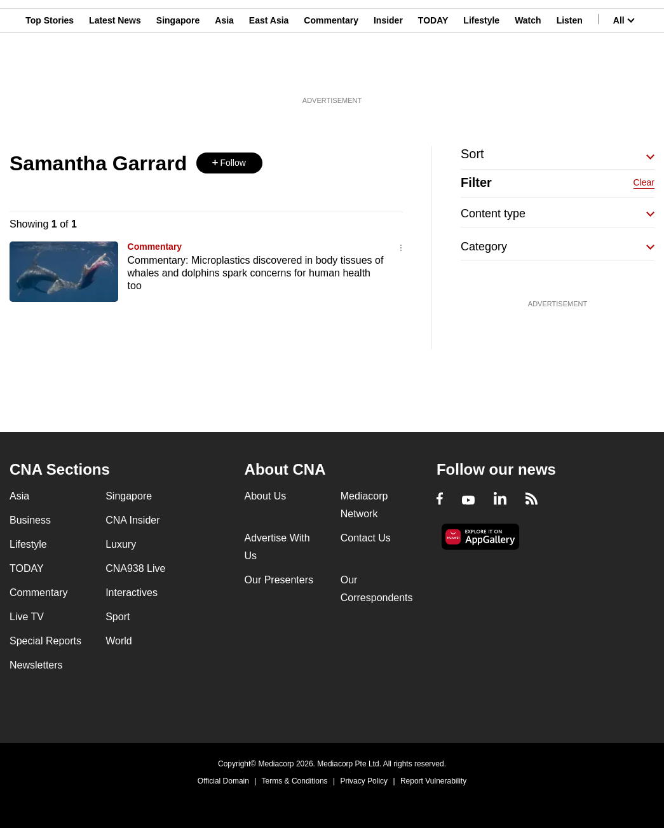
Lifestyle (481, 72)
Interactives (131, 592)
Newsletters (36, 665)
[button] (229, 163)
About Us (266, 496)
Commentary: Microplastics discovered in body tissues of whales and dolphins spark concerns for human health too (256, 273)
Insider (388, 72)
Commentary (331, 72)
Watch (528, 72)
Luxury (120, 544)
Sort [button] (472, 154)
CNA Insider (132, 520)
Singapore (178, 72)
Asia (224, 72)
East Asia (269, 72)
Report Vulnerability (433, 781)
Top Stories (49, 72)
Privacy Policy (364, 781)
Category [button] (484, 246)
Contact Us (366, 538)
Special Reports (45, 640)
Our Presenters (279, 579)
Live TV (27, 616)
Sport (117, 616)
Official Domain (223, 781)
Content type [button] (493, 213)
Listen (570, 72)
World (118, 640)
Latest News (115, 72)
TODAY (433, 72)
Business (30, 520)
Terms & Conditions (295, 781)
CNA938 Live (135, 568)
